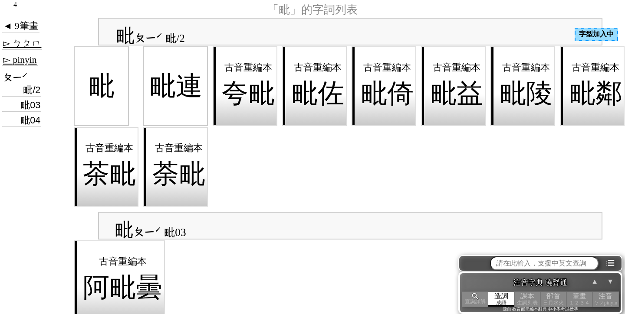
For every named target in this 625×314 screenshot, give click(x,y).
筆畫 (579, 299)
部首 (553, 299)
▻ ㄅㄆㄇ (22, 43)
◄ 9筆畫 (21, 26)
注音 (605, 299)
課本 (527, 299)
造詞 (501, 299)
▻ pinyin (20, 60)
